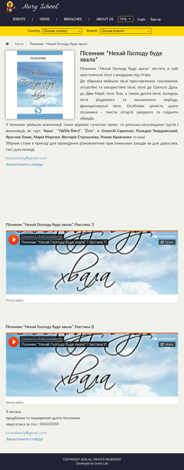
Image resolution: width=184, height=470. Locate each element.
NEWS (44, 19)
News (19, 44)
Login (141, 19)
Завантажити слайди (25, 165)
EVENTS (19, 19)
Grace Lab (101, 463)
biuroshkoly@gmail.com (26, 158)
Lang (125, 18)
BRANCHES (73, 19)
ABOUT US (104, 19)
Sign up (155, 19)
